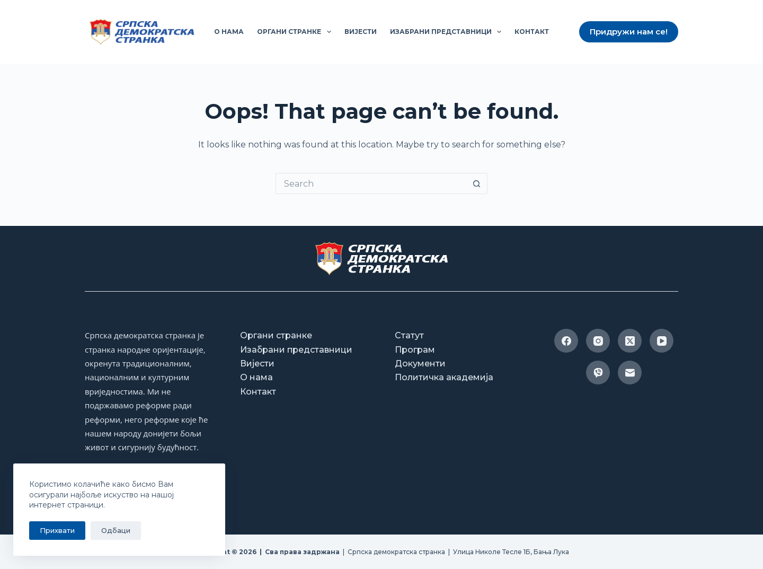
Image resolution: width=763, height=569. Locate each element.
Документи (420, 363)
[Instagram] (598, 341)
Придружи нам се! (629, 32)
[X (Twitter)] (630, 341)
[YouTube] (661, 341)
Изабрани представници (447, 31)
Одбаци (115, 530)
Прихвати (57, 530)
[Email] (630, 372)
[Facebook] (566, 341)
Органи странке (296, 31)
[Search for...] (371, 183)
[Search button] (476, 183)
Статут (409, 335)
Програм (415, 350)
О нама (229, 32)
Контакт (531, 32)
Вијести (360, 32)
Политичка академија (444, 377)
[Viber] (598, 372)
